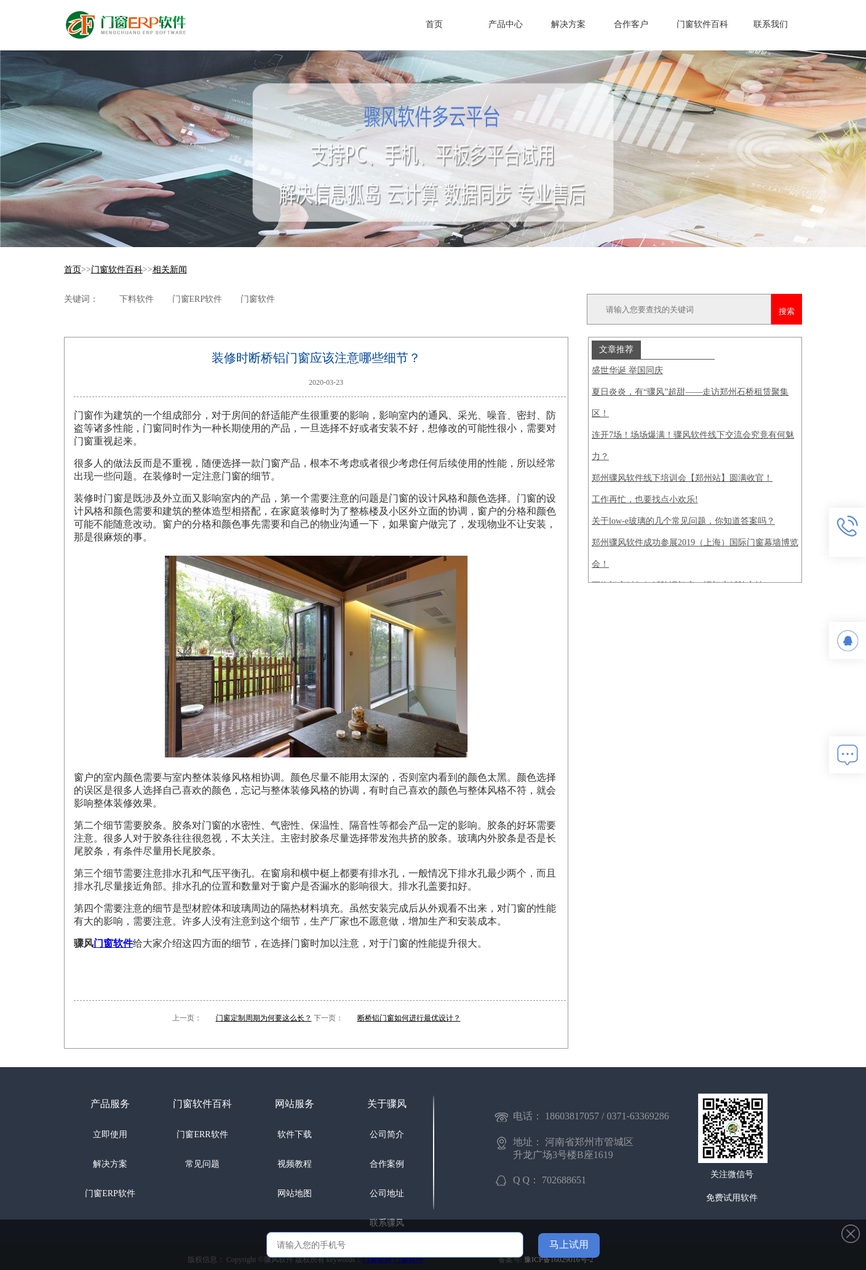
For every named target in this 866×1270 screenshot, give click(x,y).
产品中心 (505, 24)
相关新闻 (170, 269)
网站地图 (294, 1193)
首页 (434, 24)
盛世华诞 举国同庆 (627, 370)
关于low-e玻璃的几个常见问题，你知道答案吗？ (683, 521)
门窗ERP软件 (110, 1193)
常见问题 (202, 1164)
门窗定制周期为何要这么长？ (264, 1018)
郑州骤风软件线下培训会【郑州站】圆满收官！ (682, 478)
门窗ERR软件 (202, 1134)
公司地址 (387, 1193)
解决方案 (568, 24)
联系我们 (770, 24)
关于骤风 (387, 1103)
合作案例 (387, 1164)
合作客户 (631, 24)
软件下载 (294, 1134)
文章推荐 (616, 349)
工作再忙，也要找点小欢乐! (645, 499)
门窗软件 (113, 943)
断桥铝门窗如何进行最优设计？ (409, 1018)
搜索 (787, 311)
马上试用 (569, 1244)
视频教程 (294, 1164)
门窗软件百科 (702, 24)
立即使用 (110, 1134)
